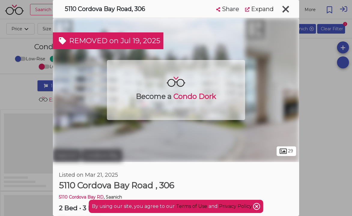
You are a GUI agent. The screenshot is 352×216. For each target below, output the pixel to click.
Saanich (66, 155)
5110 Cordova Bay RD (81, 197)
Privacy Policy (236, 206)
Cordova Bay (102, 155)
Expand (259, 9)
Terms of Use (191, 206)
